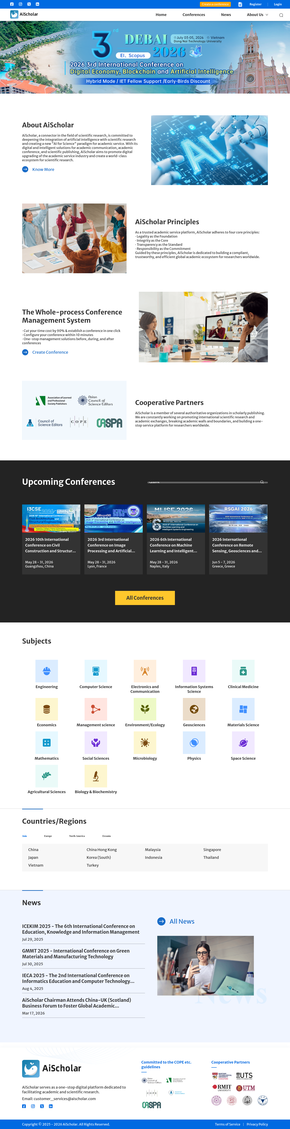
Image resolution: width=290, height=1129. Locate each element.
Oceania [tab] (150, 838)
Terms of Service (227, 1124)
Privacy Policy (257, 1124)
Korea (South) (99, 862)
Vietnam (35, 870)
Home (161, 14)
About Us (255, 14)
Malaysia (153, 854)
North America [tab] (104, 838)
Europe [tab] (59, 838)
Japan (33, 862)
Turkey (93, 870)
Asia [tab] (27, 838)
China (33, 854)
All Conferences (145, 598)
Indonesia (153, 862)
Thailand (211, 862)
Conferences (193, 14)
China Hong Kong (102, 854)
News (226, 14)
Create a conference (215, 4)
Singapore (212, 854)
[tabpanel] (145, 863)
